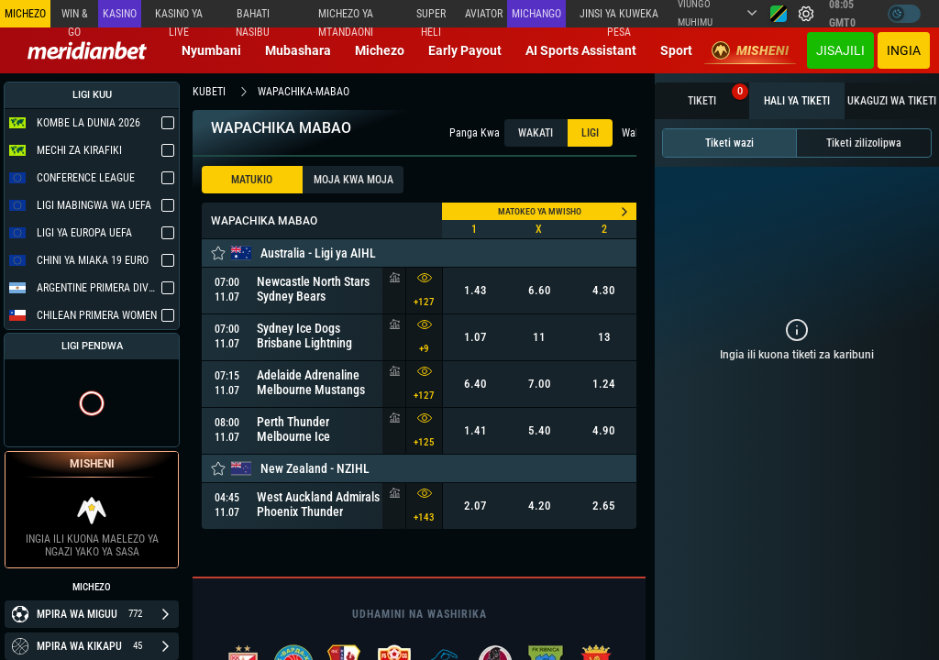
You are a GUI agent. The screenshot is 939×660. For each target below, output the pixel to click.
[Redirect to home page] (87, 50)
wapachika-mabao (303, 91)
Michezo (379, 50)
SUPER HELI (431, 17)
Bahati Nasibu (253, 17)
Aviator (484, 13)
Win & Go (74, 17)
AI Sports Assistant (580, 50)
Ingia (904, 50)
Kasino (120, 13)
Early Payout (465, 50)
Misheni (750, 50)
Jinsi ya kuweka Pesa (619, 17)
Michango (536, 13)
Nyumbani (211, 50)
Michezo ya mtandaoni (345, 17)
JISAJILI (840, 50)
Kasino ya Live (179, 17)
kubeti (209, 91)
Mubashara (298, 50)
